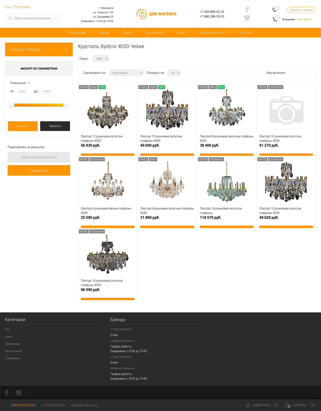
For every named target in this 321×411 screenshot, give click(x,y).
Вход (8, 6)
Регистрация (24, 6)
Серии (127, 32)
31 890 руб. (167, 221)
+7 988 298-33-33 (212, 16)
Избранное (262, 405)
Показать (23, 126)
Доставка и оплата (212, 32)
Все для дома (13, 351)
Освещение (12, 358)
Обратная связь (20, 405)
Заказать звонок (301, 10)
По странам (77, 32)
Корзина (300, 405)
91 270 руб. (286, 149)
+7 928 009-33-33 (212, 12)
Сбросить (55, 126)
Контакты (245, 32)
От (12, 91)
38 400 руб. (227, 149)
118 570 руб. (227, 221)
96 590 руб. (107, 293)
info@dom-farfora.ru (122, 340)
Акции (181, 32)
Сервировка (12, 343)
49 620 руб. (286, 221)
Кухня (8, 336)
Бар (7, 329)
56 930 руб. (107, 149)
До (36, 91)
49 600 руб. (167, 149)
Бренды (104, 32)
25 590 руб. (107, 221)
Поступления (154, 32)
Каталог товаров (39, 49)
